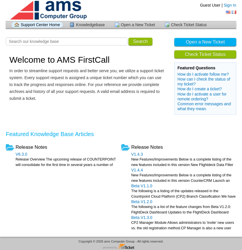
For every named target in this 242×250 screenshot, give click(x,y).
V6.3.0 (21, 154)
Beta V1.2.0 (141, 201)
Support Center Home (40, 24)
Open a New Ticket (138, 24)
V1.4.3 (137, 154)
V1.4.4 (137, 170)
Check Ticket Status (189, 24)
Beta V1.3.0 (141, 217)
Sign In (230, 5)
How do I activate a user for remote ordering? (201, 96)
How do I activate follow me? (203, 74)
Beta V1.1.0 (141, 186)
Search (140, 41)
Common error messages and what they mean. (204, 106)
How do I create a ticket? (199, 89)
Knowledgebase (90, 24)
